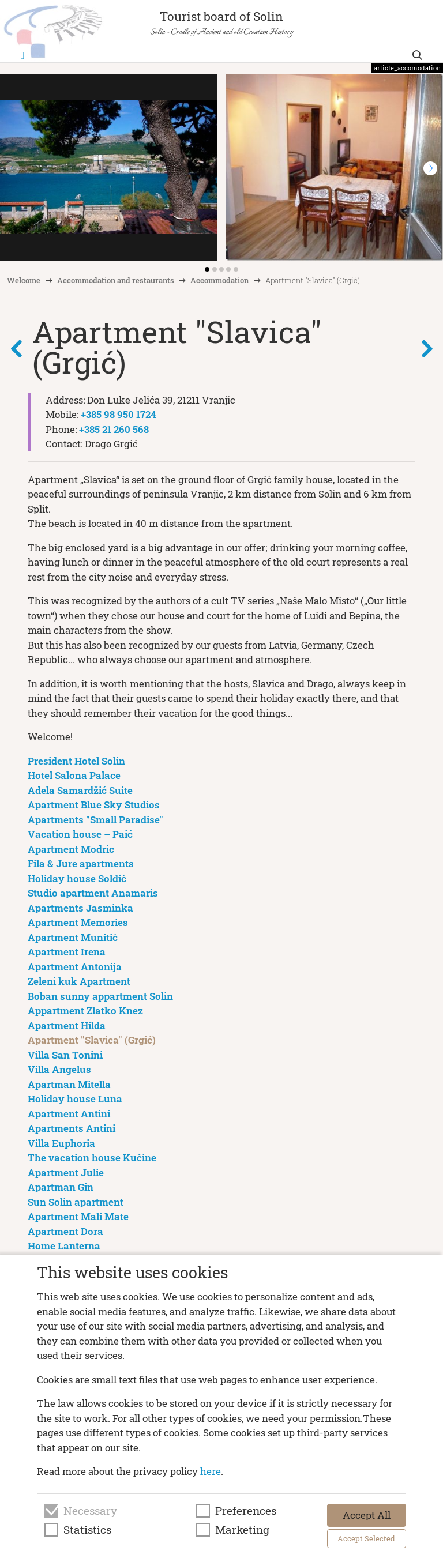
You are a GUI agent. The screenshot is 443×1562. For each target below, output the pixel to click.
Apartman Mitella (69, 1084)
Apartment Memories (78, 922)
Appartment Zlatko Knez (85, 1010)
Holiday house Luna (75, 1098)
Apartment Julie (66, 1172)
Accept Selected (366, 1538)
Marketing (242, 1530)
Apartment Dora (65, 1231)
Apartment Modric (71, 849)
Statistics (87, 1530)
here (210, 1471)
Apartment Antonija (75, 966)
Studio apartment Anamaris (93, 892)
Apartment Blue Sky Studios (94, 804)
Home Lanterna (64, 1245)
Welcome (23, 280)
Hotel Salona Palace (74, 775)
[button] (430, 168)
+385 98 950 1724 (118, 414)
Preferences (245, 1511)
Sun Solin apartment (75, 1202)
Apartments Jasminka (80, 907)
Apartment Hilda (67, 1025)
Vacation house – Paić (80, 834)
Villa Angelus (59, 1069)
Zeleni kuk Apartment (79, 981)
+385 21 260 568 (114, 429)
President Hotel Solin (76, 760)
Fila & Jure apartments (81, 863)
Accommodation (219, 280)
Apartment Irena (67, 951)
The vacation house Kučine (92, 1157)
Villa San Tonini (65, 1055)
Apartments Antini (71, 1128)
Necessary (90, 1511)
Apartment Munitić (73, 937)
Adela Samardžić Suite (80, 790)
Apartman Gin (60, 1187)
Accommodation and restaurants (115, 280)
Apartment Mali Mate (78, 1216)
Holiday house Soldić (77, 878)
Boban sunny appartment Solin (100, 996)
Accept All (367, 1515)
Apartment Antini (69, 1113)
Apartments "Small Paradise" (95, 819)
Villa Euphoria (61, 1143)
